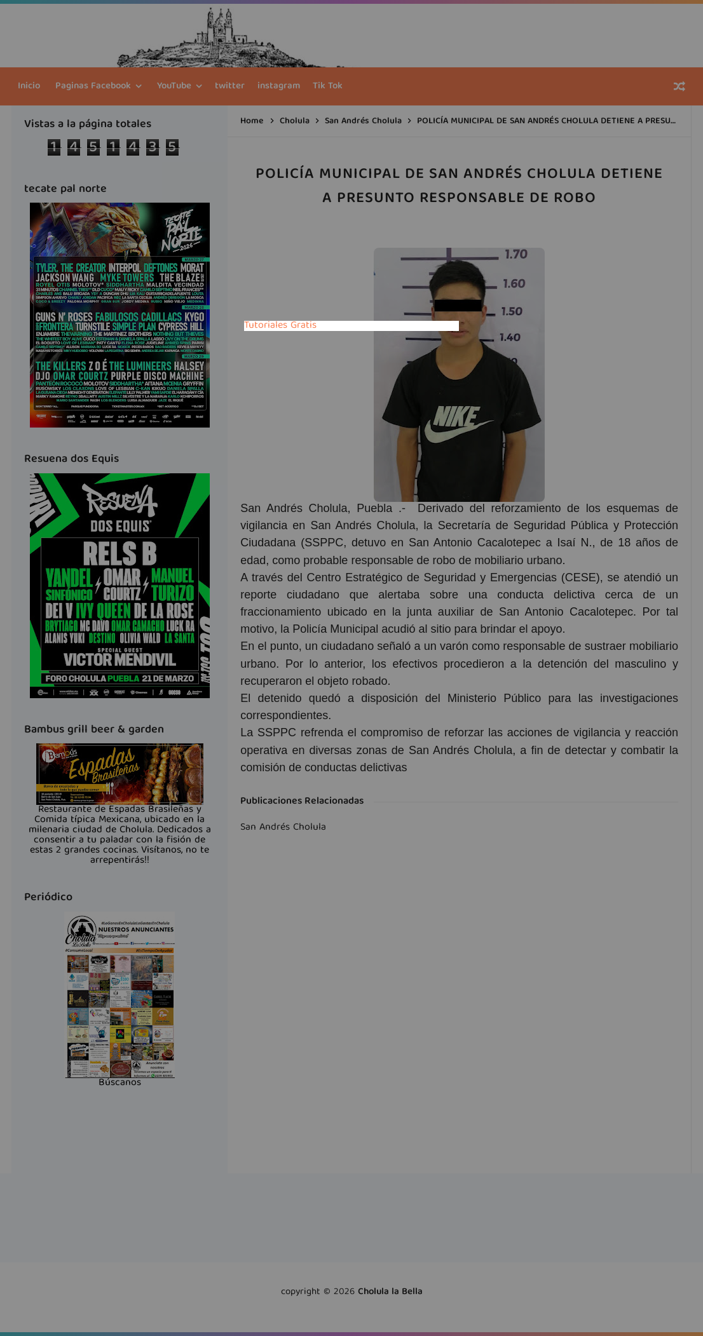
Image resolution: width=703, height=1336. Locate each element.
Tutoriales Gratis (280, 326)
